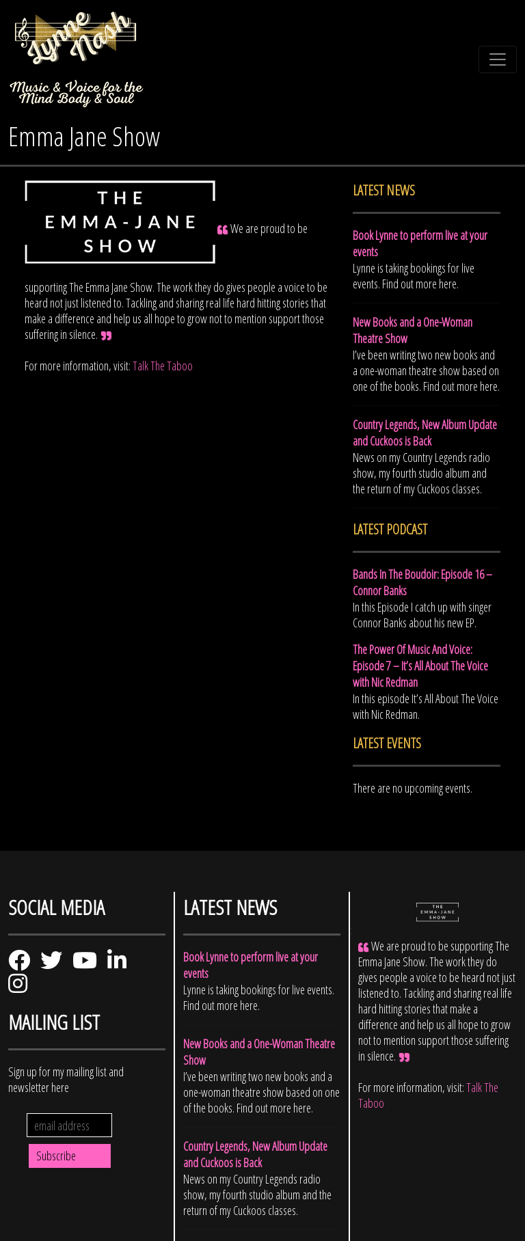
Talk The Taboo (163, 365)
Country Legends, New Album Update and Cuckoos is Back (425, 432)
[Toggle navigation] (498, 59)
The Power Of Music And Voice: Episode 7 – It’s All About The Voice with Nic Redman (420, 665)
